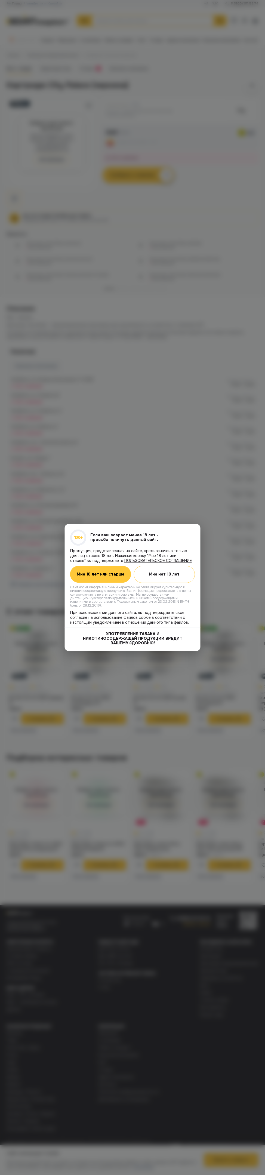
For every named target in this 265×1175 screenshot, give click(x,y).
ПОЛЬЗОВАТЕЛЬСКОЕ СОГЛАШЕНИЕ (158, 560)
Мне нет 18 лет (164, 574)
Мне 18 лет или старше (100, 574)
